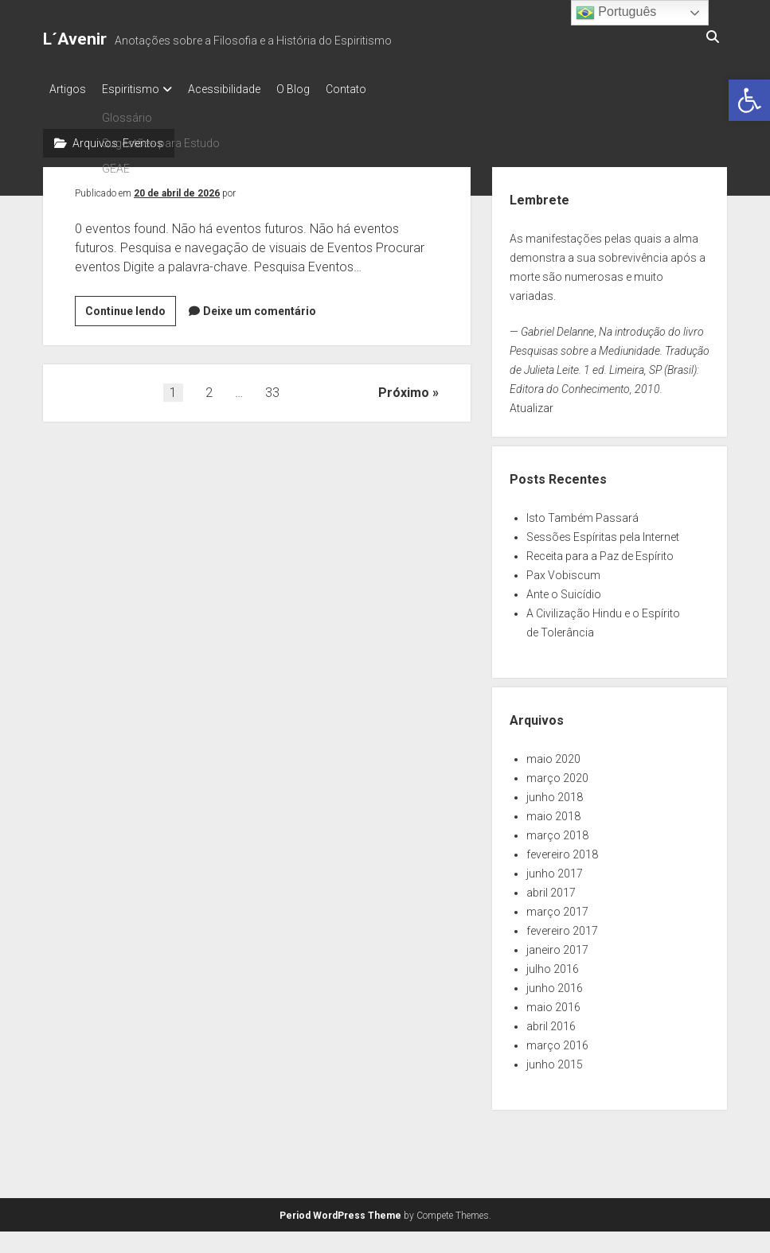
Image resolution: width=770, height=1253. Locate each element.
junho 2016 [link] (554, 983)
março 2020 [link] (557, 773)
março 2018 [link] (557, 830)
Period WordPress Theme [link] (340, 1210)
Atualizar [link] (531, 403)
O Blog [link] (317, 89)
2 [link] (209, 387)
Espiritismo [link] (138, 89)
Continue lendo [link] (130, 308)
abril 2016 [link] (551, 1021)
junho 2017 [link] (554, 868)
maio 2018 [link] (553, 811)
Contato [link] (378, 89)
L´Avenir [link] (75, 39)
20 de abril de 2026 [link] (177, 188)
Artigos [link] (67, 89)
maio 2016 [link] (553, 1002)
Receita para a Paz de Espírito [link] (600, 551)
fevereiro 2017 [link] (562, 926)
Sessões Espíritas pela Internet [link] (602, 532)
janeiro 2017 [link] (557, 945)
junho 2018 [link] (554, 792)
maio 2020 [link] (553, 754)
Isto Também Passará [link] (582, 513)
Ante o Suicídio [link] (563, 589)
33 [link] (272, 387)
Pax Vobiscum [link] (563, 570)
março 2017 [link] (557, 907)
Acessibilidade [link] (240, 89)
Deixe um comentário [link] (259, 306)
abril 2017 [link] (551, 887)
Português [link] (616, 12)
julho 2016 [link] (552, 964)
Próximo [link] (403, 387)
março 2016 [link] (557, 1040)
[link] (749, 100)
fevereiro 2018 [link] (562, 849)
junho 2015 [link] (554, 1059)
